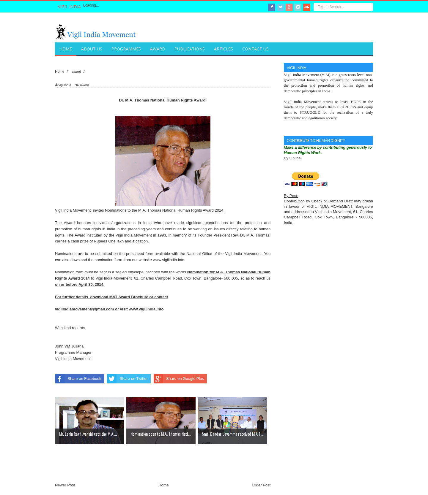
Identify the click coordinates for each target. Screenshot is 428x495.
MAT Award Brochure (128, 297)
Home (163, 485)
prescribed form (139, 253)
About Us (91, 49)
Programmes (126, 49)
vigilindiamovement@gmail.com (84, 309)
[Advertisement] (163, 472)
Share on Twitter (127, 378)
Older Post (261, 485)
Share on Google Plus (179, 378)
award (84, 85)
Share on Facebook (78, 378)
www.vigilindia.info (169, 260)
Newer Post (65, 485)
